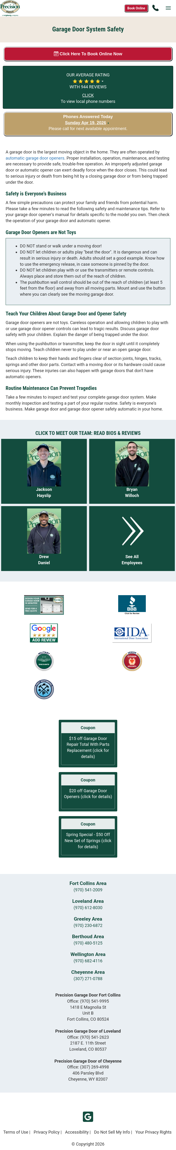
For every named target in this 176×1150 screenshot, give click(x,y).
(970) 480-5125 (87, 943)
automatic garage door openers (35, 158)
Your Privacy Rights (154, 1132)
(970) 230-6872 (87, 925)
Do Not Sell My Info (112, 1132)
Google (88, 1117)
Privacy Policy (47, 1132)
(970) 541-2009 (87, 889)
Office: (88, 1001)
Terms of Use (15, 1132)
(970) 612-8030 (87, 907)
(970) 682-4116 (87, 960)
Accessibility (77, 1132)
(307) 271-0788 (87, 978)
